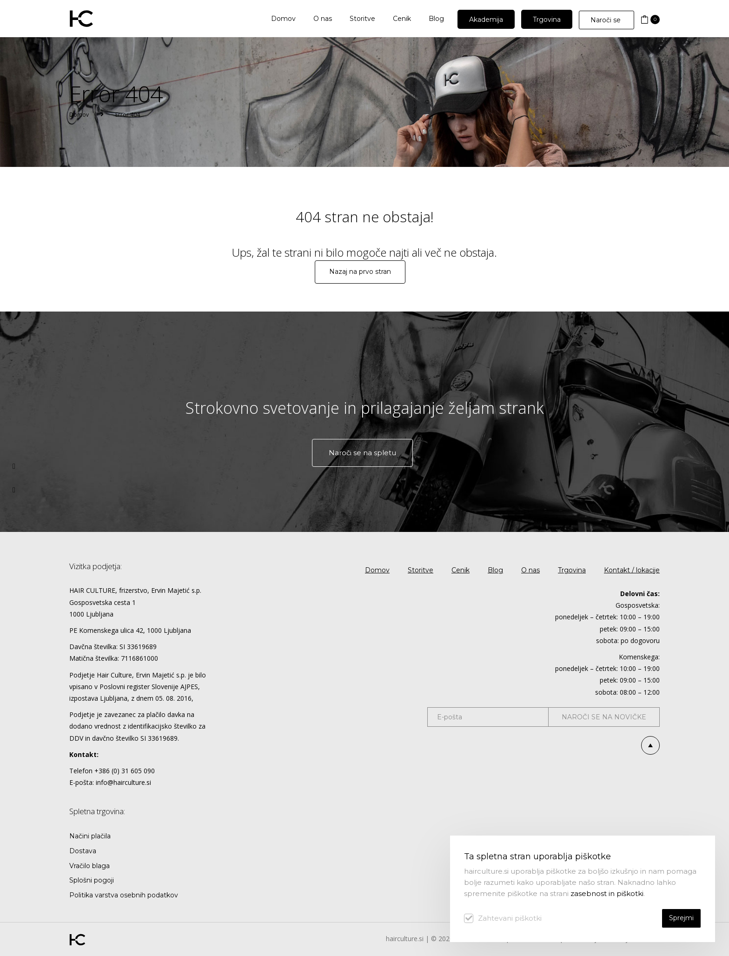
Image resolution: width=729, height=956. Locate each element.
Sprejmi (681, 918)
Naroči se (606, 20)
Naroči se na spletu (362, 452)
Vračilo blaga (89, 866)
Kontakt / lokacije (632, 570)
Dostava (82, 851)
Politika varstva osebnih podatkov (123, 895)
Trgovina (572, 570)
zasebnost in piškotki (606, 893)
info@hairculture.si (123, 782)
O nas (530, 570)
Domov (79, 115)
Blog (495, 570)
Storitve (420, 570)
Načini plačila (90, 836)
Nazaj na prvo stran (360, 271)
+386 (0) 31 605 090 (124, 770)
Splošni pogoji (91, 880)
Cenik (460, 570)
